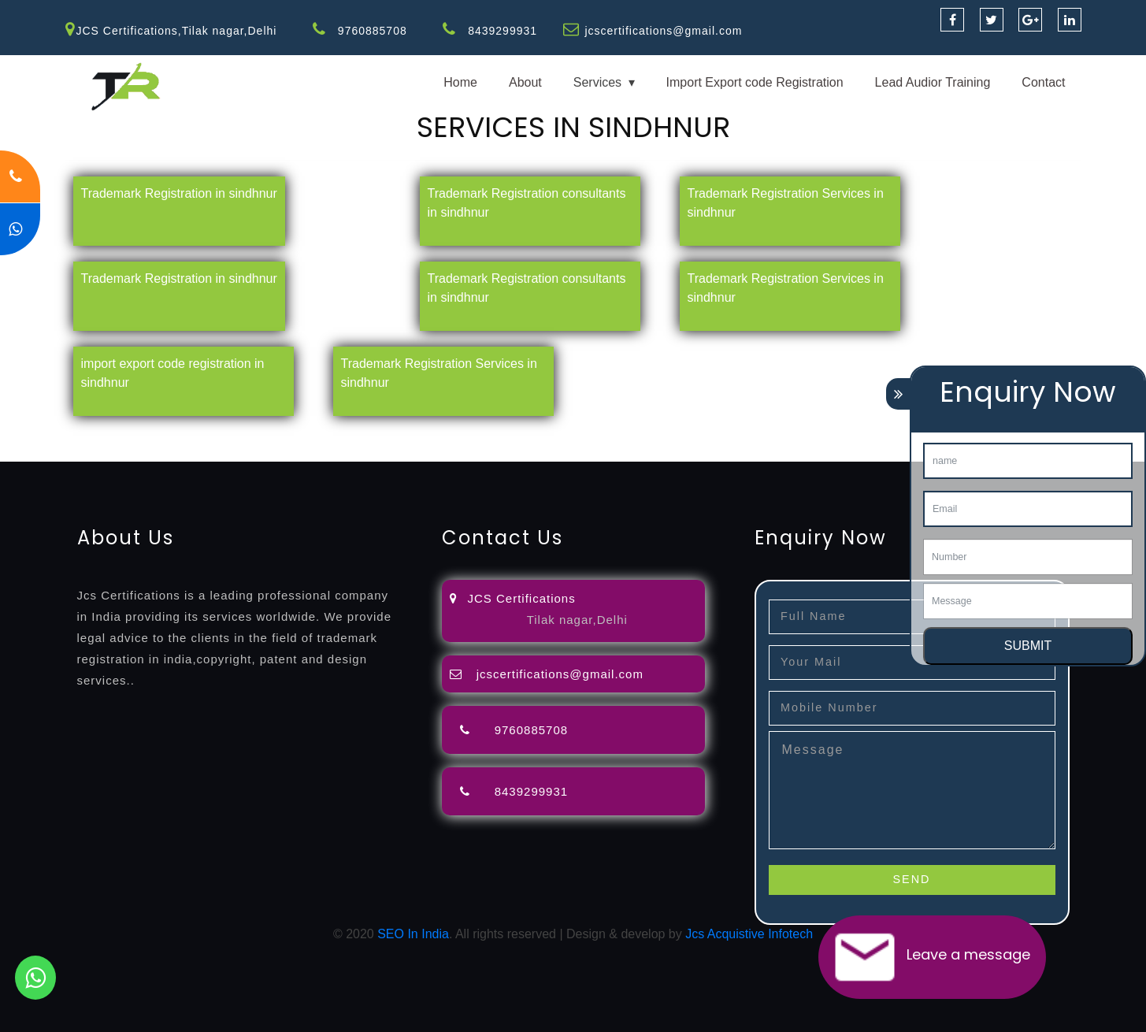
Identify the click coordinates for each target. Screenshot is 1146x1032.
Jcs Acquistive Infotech (749, 934)
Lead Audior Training (933, 82)
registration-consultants (175, 433)
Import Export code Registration (755, 82)
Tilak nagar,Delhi (577, 619)
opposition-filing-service (309, 433)
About (525, 82)
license (798, 433)
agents (576, 433)
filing (492, 433)
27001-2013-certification (412, 451)
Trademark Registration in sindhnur (179, 193)
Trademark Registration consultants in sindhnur (527, 203)
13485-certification (535, 451)
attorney (531, 433)
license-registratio (870, 433)
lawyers (454, 433)
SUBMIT (1027, 645)
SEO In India (413, 934)
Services (597, 82)
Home (460, 82)
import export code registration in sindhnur (173, 373)
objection (404, 433)
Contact (1043, 82)
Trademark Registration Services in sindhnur (786, 203)
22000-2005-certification (274, 451)
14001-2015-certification (134, 451)
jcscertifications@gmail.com (663, 30)
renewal (687, 433)
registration (630, 433)
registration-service (53, 433)
